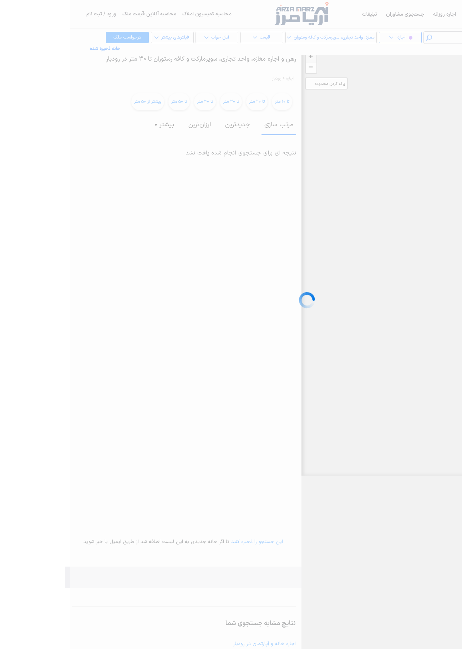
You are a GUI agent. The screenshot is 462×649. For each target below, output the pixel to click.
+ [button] (240, 57)
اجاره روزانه (374, 14)
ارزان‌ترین (129, 125)
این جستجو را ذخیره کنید (187, 542)
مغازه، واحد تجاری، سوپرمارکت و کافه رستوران (257, 37)
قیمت (186, 37)
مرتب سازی (208, 125)
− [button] (240, 67)
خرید (441, 14)
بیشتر (94, 125)
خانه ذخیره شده (35, 49)
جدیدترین (167, 125)
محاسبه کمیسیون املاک (136, 14)
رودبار (206, 78)
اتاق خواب (141, 37)
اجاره (422, 14)
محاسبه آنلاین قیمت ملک (79, 14)
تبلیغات (299, 14)
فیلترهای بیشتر (96, 37)
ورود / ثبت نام (31, 14)
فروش (401, 14)
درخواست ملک (51, 37)
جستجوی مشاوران (335, 14)
